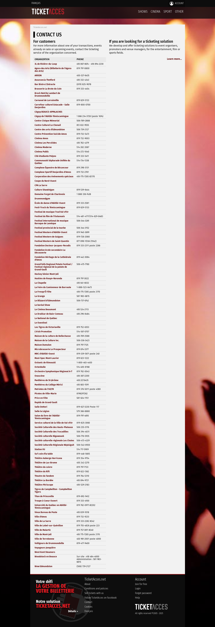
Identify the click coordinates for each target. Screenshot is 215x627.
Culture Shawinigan (44, 189)
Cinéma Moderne (43, 147)
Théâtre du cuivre (43, 467)
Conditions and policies (96, 588)
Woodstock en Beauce (46, 556)
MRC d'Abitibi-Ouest (45, 353)
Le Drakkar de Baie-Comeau (49, 314)
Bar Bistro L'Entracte (45, 84)
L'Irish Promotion (43, 331)
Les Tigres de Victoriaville (48, 327)
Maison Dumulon (43, 345)
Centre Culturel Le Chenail (48, 125)
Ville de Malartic (43, 530)
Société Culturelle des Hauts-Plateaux (54, 427)
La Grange (40, 296)
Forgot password (143, 593)
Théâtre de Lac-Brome (46, 462)
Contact (88, 602)
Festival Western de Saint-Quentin (52, 241)
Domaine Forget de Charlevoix (50, 194)
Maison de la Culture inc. (47, 340)
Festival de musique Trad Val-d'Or (52, 212)
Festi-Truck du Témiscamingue (50, 207)
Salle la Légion (42, 411)
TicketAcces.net (40, 27)
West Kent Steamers (45, 552)
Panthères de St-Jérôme (46, 380)
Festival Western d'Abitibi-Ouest (51, 232)
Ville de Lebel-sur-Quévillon (49, 525)
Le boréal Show (42, 305)
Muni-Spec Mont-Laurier (47, 358)
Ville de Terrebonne (44, 539)
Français (35, 3)
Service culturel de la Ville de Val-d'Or (54, 422)
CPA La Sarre (41, 185)
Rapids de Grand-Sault (46, 402)
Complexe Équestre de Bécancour (51, 167)
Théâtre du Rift (42, 471)
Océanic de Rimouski (45, 362)
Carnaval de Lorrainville (47, 100)
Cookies (88, 606)
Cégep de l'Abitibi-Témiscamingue (52, 116)
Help (137, 597)
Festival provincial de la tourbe (50, 228)
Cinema (155, 11)
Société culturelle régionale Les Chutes (54, 440)
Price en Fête (41, 398)
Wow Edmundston (43, 566)
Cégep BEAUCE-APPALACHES (48, 112)
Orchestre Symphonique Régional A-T (53, 371)
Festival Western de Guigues (49, 236)
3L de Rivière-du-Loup (46, 64)
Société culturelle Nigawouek (49, 436)
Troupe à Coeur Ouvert (46, 500)
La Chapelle (40, 283)
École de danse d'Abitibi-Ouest (50, 203)
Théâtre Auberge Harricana (48, 458)
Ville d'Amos (41, 516)
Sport (168, 11)
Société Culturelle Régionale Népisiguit (54, 445)
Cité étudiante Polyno (45, 156)
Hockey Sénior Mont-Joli (47, 274)
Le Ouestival (41, 322)
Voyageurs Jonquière (45, 547)
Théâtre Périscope (44, 484)
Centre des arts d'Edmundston (50, 129)
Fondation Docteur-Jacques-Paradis (53, 245)
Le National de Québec (46, 318)
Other (179, 11)
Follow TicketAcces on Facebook (101, 597)
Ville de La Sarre (43, 521)
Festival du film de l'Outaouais (50, 216)
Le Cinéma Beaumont (45, 309)
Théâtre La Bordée (44, 480)
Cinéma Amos (41, 138)
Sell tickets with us (94, 593)
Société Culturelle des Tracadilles (51, 431)
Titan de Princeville (44, 496)
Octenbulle (40, 367)
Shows (143, 11)
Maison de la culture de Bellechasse (53, 336)
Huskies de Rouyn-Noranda (48, 278)
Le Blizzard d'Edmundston (47, 300)
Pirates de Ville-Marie (46, 393)
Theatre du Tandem (44, 476)
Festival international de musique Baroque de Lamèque (51, 222)
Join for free (141, 584)
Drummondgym (42, 198)
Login (137, 588)
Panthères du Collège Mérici (49, 384)
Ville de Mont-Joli (43, 534)
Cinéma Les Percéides (46, 142)
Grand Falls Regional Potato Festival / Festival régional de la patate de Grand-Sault (53, 267)
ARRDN (38, 75)
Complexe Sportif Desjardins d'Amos (53, 172)
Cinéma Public (42, 151)
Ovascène (40, 376)
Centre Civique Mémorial (47, 120)
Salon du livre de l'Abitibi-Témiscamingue (47, 417)
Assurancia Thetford (45, 80)
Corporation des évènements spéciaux (54, 176)
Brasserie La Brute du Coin (48, 88)
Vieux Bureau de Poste (46, 512)
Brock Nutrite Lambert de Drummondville (47, 94)
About (87, 584)
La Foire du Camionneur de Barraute (53, 287)
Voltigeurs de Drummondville (49, 543)
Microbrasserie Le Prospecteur (50, 349)
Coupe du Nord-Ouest (45, 181)
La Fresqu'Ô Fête (43, 291)
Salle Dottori (41, 407)
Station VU (40, 449)
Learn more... (174, 58)
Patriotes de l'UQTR (44, 389)
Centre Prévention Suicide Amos (51, 134)
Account (177, 3)
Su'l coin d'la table (44, 453)
